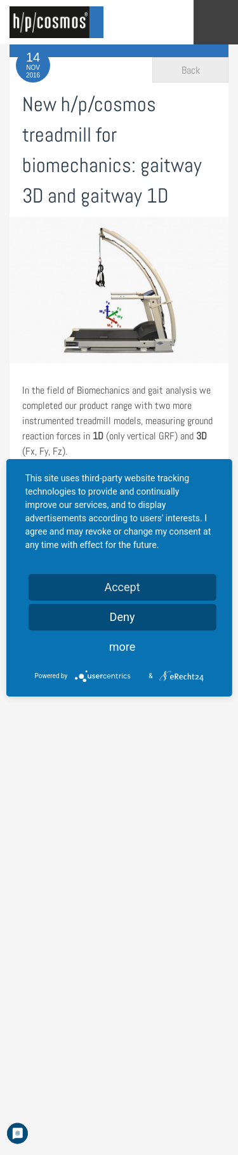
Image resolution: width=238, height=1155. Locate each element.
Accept (122, 587)
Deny (122, 617)
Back (191, 70)
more (122, 646)
